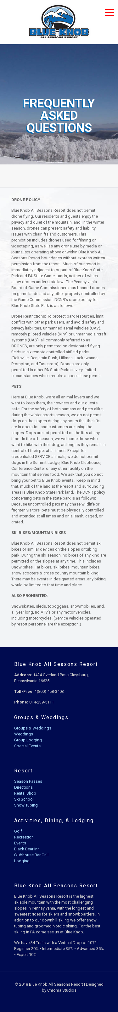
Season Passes (28, 781)
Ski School (24, 799)
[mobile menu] (109, 12)
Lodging (22, 861)
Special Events (27, 746)
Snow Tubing (26, 805)
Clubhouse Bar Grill (31, 855)
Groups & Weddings (32, 728)
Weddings (23, 734)
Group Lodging (28, 740)
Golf (18, 831)
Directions (23, 787)
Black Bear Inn (27, 849)
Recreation (24, 837)
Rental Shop (25, 793)
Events (20, 843)
